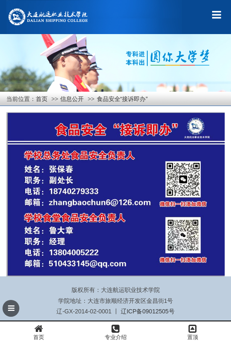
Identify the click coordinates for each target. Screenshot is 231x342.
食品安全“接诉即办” (122, 98)
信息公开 (72, 98)
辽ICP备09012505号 (148, 311)
